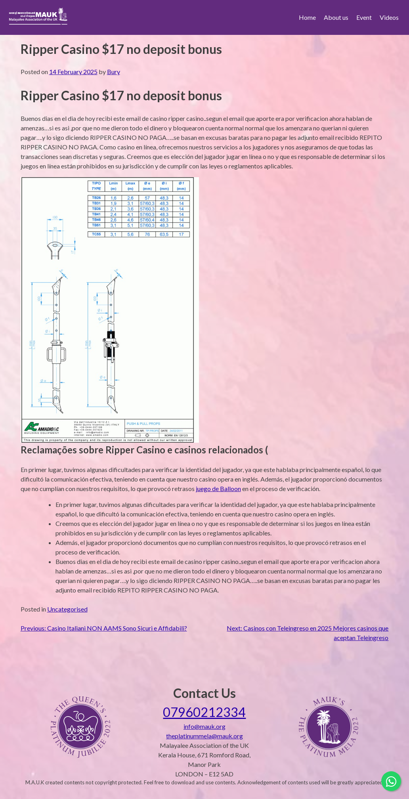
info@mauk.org (204, 726)
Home (307, 17)
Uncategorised (67, 609)
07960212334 (204, 712)
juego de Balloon (218, 488)
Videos (389, 17)
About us (336, 17)
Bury (113, 71)
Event (364, 17)
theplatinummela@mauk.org (204, 736)
